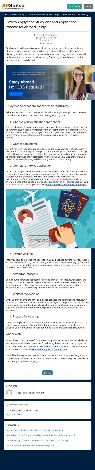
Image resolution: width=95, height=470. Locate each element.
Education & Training (47, 38)
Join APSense (74, 6)
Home (4, 14)
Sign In (88, 6)
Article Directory (17, 14)
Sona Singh (50, 35)
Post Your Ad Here (14, 414)
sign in (24, 392)
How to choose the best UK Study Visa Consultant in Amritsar (34, 430)
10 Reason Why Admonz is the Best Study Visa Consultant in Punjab (37, 440)
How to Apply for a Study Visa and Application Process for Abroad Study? (40, 435)
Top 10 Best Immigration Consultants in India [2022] (30, 445)
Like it (48, 373)
